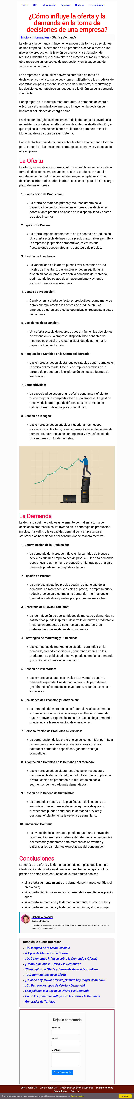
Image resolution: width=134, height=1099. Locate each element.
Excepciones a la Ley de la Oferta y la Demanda (57, 991)
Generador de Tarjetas (40, 1001)
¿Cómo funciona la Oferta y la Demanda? (53, 964)
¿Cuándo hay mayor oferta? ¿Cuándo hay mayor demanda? (65, 980)
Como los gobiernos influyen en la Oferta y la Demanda (62, 996)
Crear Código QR (48, 1090)
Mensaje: (56, 1050)
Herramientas (96, 5)
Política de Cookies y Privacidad (76, 1090)
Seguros (65, 5)
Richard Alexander (42, 917)
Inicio (25, 5)
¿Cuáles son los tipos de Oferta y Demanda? (55, 985)
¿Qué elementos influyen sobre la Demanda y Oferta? (61, 958)
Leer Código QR (29, 1090)
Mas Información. (77, 1096)
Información (40, 37)
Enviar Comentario (61, 1075)
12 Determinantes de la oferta (45, 975)
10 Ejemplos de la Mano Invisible (47, 948)
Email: (54, 1038)
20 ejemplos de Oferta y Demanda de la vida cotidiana (62, 969)
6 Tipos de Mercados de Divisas (46, 953)
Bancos (79, 5)
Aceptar (125, 1096)
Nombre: (55, 1027)
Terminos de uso (104, 1090)
